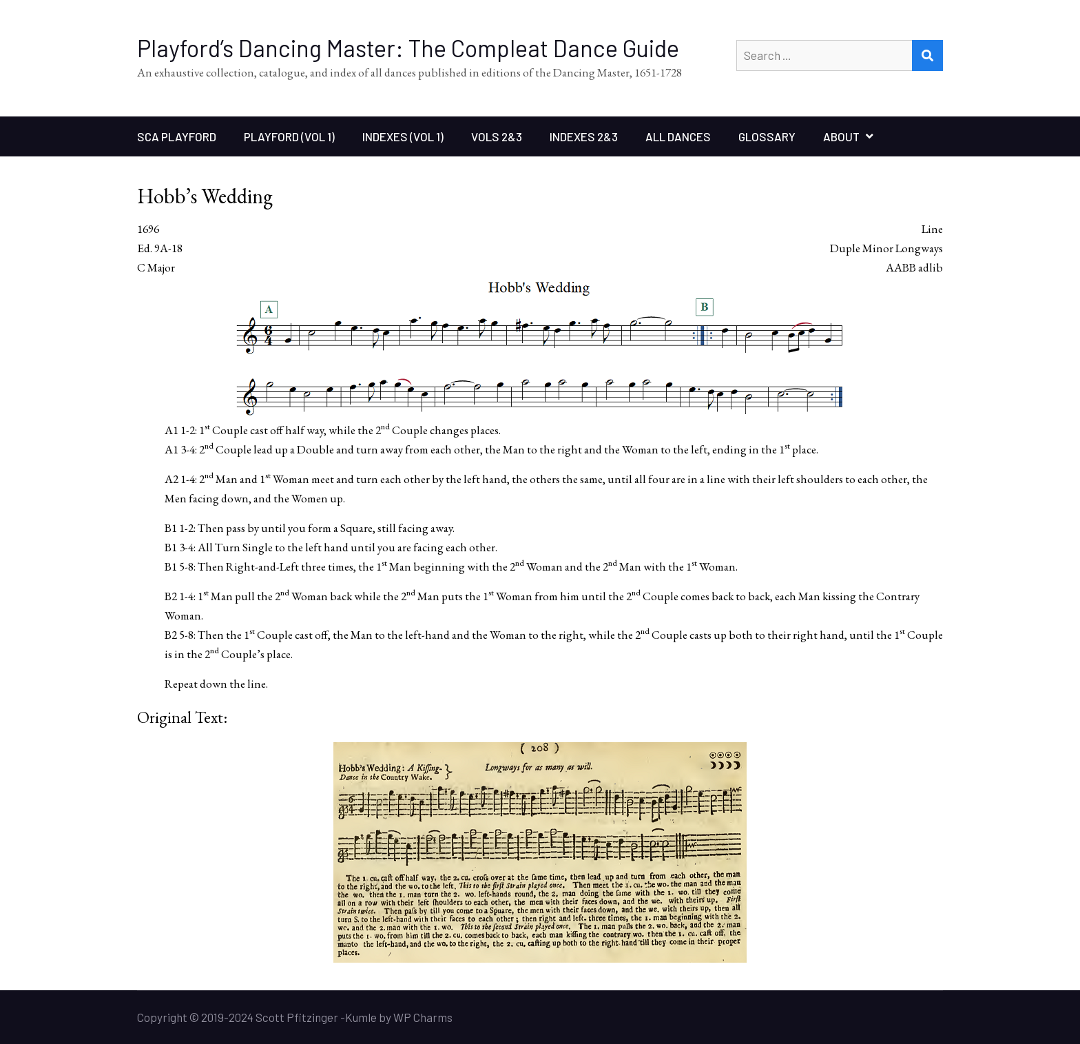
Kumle (361, 1017)
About (841, 136)
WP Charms (423, 1017)
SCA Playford (176, 136)
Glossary (767, 136)
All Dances (678, 136)
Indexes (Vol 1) (403, 136)
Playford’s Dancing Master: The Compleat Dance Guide (408, 48)
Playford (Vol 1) (289, 136)
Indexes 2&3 (584, 136)
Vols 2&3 (496, 136)
